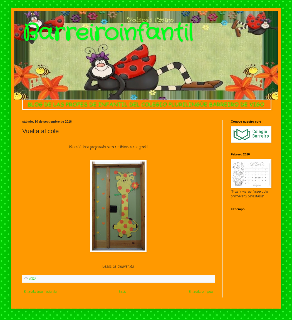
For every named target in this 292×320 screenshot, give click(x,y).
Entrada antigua (201, 291)
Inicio (122, 291)
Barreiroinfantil (107, 33)
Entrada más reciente (40, 291)
